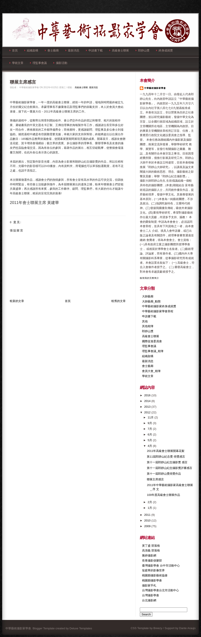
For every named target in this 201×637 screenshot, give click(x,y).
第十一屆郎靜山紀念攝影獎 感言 (167, 462)
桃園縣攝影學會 (152, 580)
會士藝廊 (52, 50)
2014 (147, 401)
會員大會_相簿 (151, 371)
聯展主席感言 (23, 82)
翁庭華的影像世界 (153, 570)
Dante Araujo (187, 628)
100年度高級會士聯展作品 (163, 495)
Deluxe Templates (80, 628)
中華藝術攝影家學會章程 (157, 311)
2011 (147, 514)
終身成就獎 (164, 50)
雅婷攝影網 (149, 555)
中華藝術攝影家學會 (155, 88)
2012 (147, 412)
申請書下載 (94, 50)
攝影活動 (60, 63)
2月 (150, 502)
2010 (147, 520)
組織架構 (31, 50)
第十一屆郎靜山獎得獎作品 (164, 473)
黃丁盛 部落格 (151, 545)
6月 (150, 434)
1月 (150, 507)
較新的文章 (17, 301)
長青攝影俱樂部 (152, 560)
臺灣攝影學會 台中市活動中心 (161, 565)
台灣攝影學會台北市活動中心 (160, 590)
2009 (147, 526)
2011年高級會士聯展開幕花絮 (165, 451)
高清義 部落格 (151, 550)
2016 (147, 395)
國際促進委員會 (152, 341)
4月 (150, 445)
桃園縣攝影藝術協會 (155, 575)
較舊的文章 (118, 301)
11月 (151, 417)
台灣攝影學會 (150, 595)
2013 (147, 406)
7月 (150, 428)
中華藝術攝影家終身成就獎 (159, 306)
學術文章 (16, 63)
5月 (150, 440)
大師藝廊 (147, 296)
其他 (145, 321)
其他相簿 (147, 326)
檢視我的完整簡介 (149, 278)
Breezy (157, 628)
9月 (150, 423)
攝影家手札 (149, 585)
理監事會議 (38, 63)
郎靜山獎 (142, 50)
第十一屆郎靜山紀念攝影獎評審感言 (169, 468)
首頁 (13, 50)
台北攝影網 (149, 600)
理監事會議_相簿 (152, 351)
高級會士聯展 (119, 50)
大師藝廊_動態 (151, 301)
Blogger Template (44, 628)
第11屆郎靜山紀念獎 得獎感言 (166, 456)
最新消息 (72, 50)
